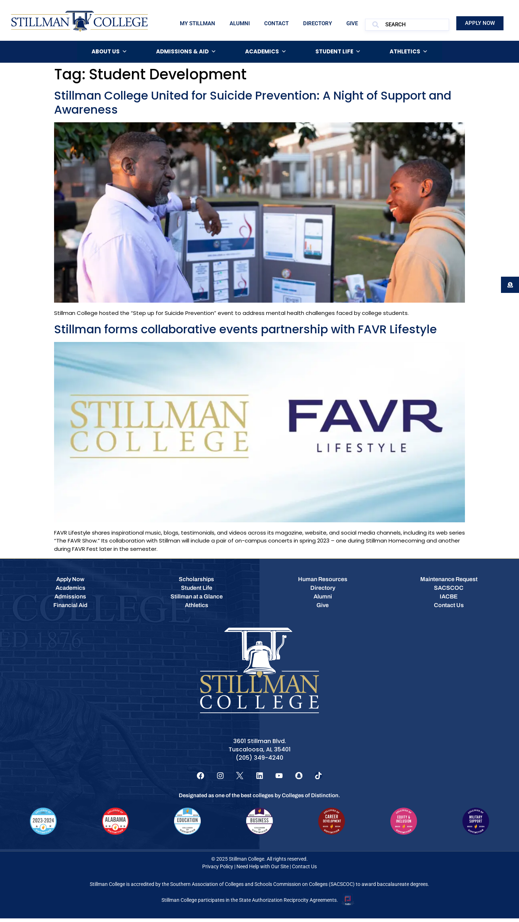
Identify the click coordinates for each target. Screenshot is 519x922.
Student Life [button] (338, 51)
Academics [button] (266, 51)
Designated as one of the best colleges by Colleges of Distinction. (259, 799)
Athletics (409, 51)
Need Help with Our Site (262, 870)
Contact (276, 23)
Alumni (240, 23)
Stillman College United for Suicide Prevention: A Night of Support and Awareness (252, 102)
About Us (109, 51)
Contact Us (304, 870)
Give (352, 23)
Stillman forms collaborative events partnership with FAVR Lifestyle (245, 329)
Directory (317, 23)
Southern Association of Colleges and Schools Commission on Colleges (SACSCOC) (262, 888)
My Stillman (197, 23)
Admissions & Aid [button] (186, 51)
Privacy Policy (217, 870)
